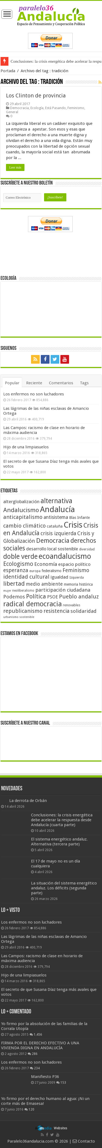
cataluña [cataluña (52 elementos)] (55, 526)
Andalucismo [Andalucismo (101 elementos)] (21, 509)
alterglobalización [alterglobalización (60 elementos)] (21, 501)
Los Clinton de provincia (36, 95)
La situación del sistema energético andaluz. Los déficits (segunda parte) (64, 888)
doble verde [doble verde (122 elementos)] (20, 556)
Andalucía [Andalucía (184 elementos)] (57, 509)
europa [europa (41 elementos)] (35, 571)
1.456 (38, 1034)
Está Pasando (55, 108)
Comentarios (61, 382)
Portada (8, 70)
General (12, 112)
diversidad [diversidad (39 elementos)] (87, 549)
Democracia (19, 108)
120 (31, 1109)
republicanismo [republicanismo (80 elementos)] (22, 611)
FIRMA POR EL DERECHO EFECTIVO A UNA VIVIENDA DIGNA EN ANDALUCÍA (40, 1045)
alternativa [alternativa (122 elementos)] (56, 501)
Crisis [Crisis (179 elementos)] (73, 524)
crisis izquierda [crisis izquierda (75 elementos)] (58, 533)
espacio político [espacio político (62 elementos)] (74, 564)
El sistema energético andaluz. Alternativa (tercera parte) (59, 841)
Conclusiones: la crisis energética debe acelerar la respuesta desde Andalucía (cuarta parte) (61, 820)
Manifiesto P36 (45, 1076)
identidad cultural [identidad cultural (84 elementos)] (26, 576)
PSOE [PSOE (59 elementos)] (52, 597)
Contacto (84, 1141)
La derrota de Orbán (28, 800)
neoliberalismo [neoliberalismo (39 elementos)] (23, 590)
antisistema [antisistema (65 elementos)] (56, 517)
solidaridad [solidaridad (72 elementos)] (83, 611)
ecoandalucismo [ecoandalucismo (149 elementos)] (65, 556)
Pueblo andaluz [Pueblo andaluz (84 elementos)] (79, 596)
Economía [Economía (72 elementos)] (45, 564)
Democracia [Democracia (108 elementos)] (52, 540)
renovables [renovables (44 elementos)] (71, 605)
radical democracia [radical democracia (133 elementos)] (32, 604)
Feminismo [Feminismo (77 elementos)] (76, 570)
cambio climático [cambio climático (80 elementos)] (24, 526)
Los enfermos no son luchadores (33, 394)
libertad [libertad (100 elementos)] (14, 583)
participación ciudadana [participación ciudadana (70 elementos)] (62, 590)
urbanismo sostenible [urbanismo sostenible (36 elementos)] (18, 617)
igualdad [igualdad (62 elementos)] (59, 577)
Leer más (15, 167)
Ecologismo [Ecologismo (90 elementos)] (18, 563)
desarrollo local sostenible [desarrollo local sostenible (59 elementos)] (52, 548)
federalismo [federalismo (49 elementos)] (51, 571)
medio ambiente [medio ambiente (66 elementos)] (44, 584)
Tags (84, 382)
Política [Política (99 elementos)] (36, 596)
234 (37, 1068)
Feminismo (75, 108)
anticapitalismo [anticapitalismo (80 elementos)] (22, 517)
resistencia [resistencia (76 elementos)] (56, 611)
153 (63, 1082)
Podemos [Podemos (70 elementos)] (14, 597)
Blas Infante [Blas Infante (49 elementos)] (79, 517)
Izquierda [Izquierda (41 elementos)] (76, 577)
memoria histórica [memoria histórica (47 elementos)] (78, 584)
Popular (12, 382)
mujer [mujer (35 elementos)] (7, 590)
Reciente (34, 382)
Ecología (37, 108)
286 (35, 1054)
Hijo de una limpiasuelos (26, 447)
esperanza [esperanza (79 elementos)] (15, 570)
